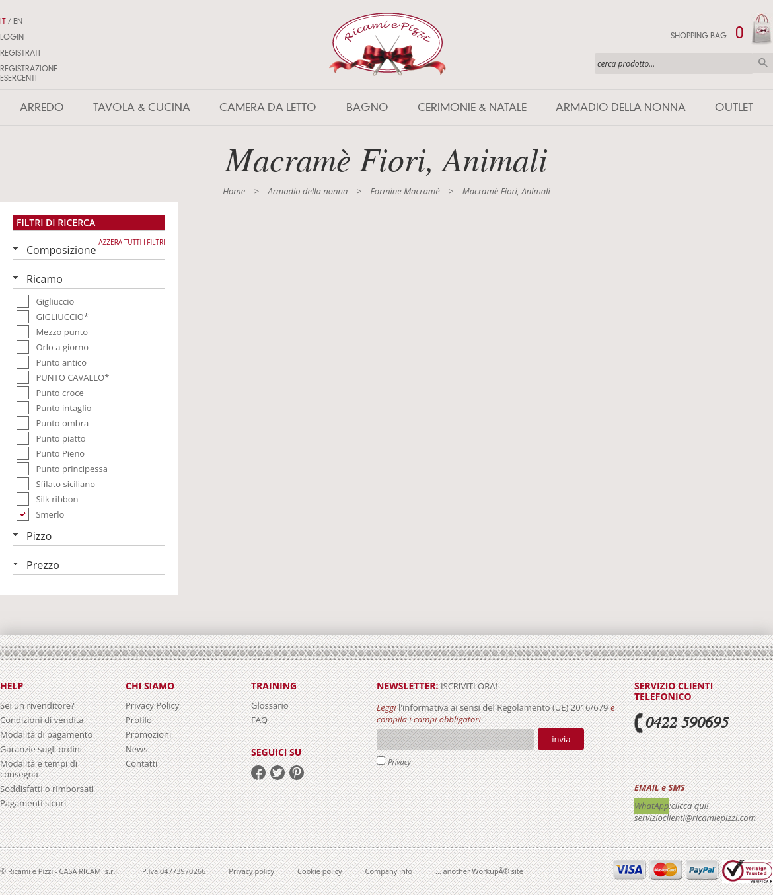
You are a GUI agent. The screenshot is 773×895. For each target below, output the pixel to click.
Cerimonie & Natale (472, 107)
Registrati (20, 53)
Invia (561, 739)
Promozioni (148, 734)
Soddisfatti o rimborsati (47, 789)
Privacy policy (251, 871)
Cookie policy (319, 871)
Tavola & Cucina (141, 107)
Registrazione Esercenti (28, 73)
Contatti (141, 763)
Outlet (734, 107)
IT (3, 21)
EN (17, 21)
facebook (258, 772)
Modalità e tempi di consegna (38, 769)
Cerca (763, 63)
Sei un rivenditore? (37, 705)
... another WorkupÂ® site (479, 871)
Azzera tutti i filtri (131, 242)
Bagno (367, 107)
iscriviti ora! (468, 686)
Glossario (270, 705)
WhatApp (651, 806)
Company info (389, 871)
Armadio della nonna (621, 107)
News (136, 749)
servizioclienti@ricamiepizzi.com (695, 818)
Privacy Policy (152, 705)
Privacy (399, 762)
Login (12, 37)
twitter (277, 772)
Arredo (42, 107)
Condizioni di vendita (42, 720)
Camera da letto (267, 107)
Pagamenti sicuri (33, 803)
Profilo (139, 720)
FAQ (259, 720)
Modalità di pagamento (46, 734)
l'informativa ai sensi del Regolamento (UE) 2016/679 (503, 707)
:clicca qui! (689, 806)
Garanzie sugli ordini (41, 749)
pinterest (296, 772)
